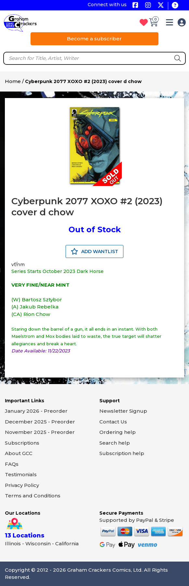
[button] (169, 24)
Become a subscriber (94, 39)
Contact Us (113, 422)
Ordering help (117, 432)
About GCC (18, 453)
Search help (114, 443)
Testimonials (21, 474)
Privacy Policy (22, 485)
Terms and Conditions (32, 496)
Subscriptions (22, 443)
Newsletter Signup (123, 411)
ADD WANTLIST (94, 251)
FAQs (12, 464)
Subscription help (121, 453)
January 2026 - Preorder (36, 411)
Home (13, 81)
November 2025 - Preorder (40, 432)
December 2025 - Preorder (40, 422)
